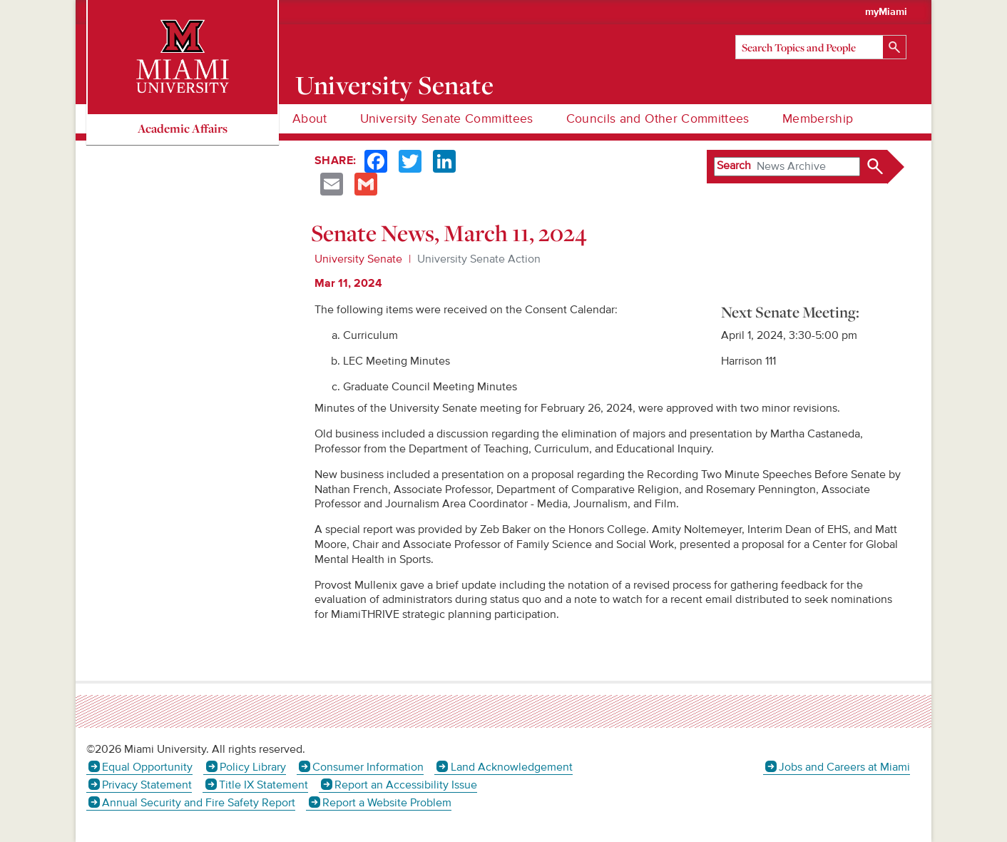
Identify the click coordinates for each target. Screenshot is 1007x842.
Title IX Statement (263, 785)
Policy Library (253, 767)
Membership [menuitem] (818, 118)
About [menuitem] (309, 118)
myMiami (886, 12)
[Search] (821, 47)
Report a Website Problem (386, 803)
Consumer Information (368, 767)
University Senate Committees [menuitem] (446, 118)
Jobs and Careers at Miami (844, 767)
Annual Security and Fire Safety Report (198, 803)
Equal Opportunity (147, 767)
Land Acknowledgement (512, 767)
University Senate (394, 85)
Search (734, 165)
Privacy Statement (147, 785)
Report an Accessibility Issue (405, 785)
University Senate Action (479, 259)
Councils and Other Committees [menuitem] (658, 118)
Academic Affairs (183, 128)
